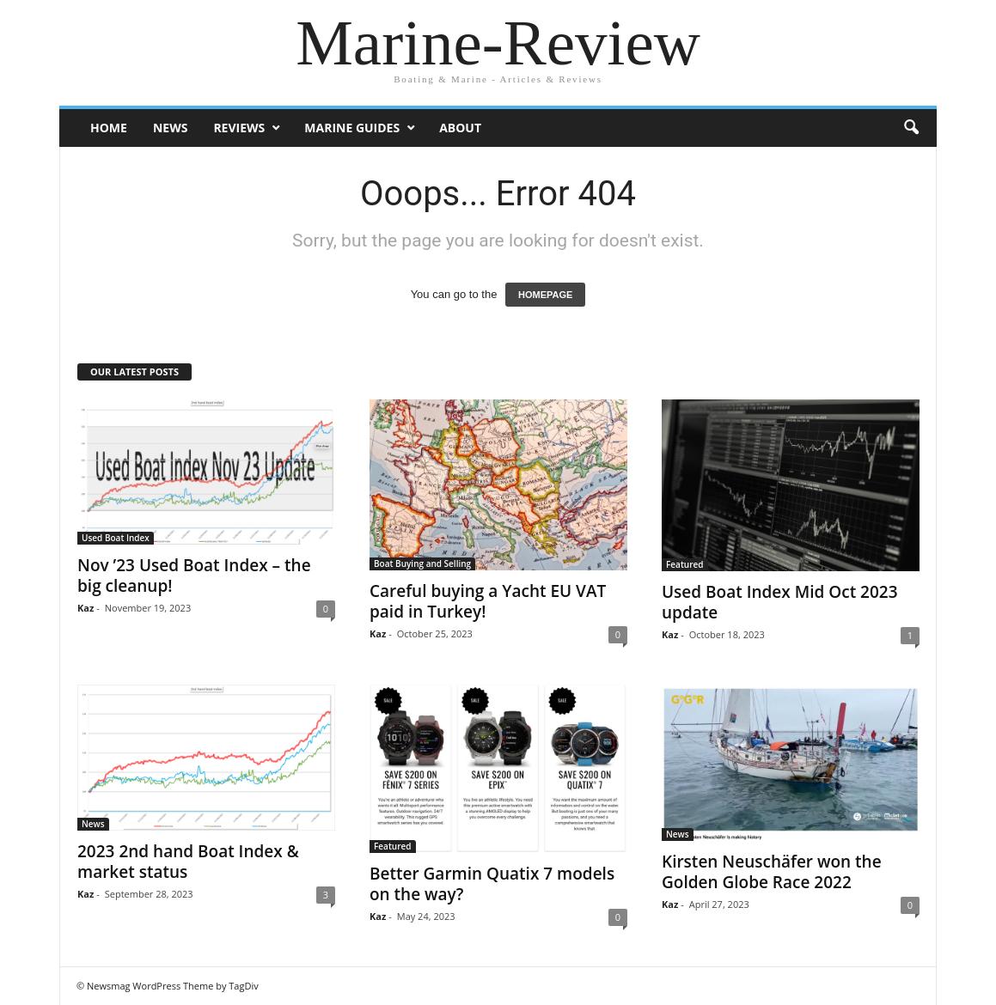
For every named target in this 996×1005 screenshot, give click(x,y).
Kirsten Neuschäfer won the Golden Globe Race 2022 (772, 871)
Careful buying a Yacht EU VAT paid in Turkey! (488, 601)
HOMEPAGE (545, 294)
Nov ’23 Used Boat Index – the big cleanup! (194, 575)
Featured (685, 564)
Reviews (239, 127)
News (170, 127)
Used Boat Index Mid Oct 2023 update (780, 602)
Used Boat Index (116, 538)
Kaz (85, 607)
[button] (911, 128)
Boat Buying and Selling (422, 563)
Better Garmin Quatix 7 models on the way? (492, 883)
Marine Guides (352, 127)
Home (108, 127)
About (460, 127)
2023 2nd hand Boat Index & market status (188, 861)
